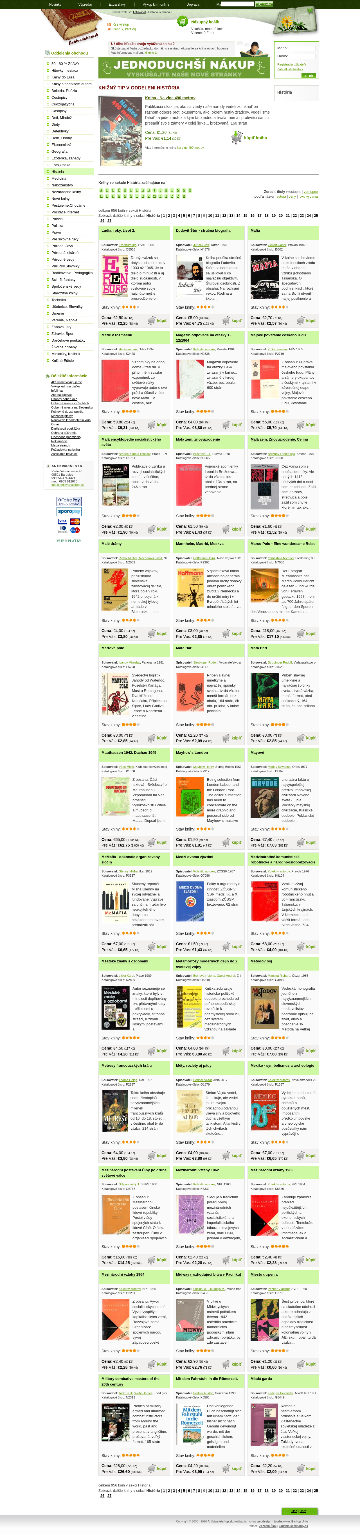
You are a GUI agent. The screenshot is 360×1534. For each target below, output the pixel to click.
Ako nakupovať (61, 394)
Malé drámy (112, 544)
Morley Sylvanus (279, 766)
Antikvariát (139, 12)
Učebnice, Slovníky (67, 306)
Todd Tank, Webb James (135, 1393)
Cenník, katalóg (124, 29)
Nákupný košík (205, 22)
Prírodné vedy (62, 259)
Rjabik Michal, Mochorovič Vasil (140, 558)
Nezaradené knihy (66, 192)
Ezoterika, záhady (65, 158)
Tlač (294, 1511)
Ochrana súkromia (63, 432)
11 (217, 215)
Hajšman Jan (128, 349)
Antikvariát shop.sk (72, 28)
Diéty (55, 124)
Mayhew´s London (192, 752)
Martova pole (113, 648)
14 (238, 215)
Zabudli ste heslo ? (290, 69)
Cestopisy (59, 97)
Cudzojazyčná (63, 104)
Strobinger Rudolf (205, 662)
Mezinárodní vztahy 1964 (123, 1274)
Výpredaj (85, 4)
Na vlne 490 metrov (190, 147)
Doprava (192, 4)
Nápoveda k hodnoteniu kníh (71, 420)
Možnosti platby (62, 416)
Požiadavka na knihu (65, 449)
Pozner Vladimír (279, 1289)
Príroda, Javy (62, 246)
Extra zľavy (117, 4)
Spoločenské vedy (66, 286)
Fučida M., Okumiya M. (209, 1289)
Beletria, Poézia (64, 91)
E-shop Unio (299, 1521)
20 (281, 215)
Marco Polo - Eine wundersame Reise (283, 544)
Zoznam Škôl (267, 1526)
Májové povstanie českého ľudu (278, 335)
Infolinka (57, 390)
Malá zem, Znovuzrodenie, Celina (279, 439)
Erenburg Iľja (127, 245)
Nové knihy (60, 199)
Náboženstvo (62, 185)
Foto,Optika (60, 165)
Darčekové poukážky (68, 340)
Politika (57, 226)
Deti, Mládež (61, 118)
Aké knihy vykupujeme (66, 382)
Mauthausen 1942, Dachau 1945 (129, 752)
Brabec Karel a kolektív (134, 453)
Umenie (57, 313)
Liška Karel (126, 975)
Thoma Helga (128, 1080)
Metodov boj (261, 961)
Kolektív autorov (204, 349)
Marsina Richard (279, 975)
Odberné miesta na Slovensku (72, 407)
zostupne (311, 192)
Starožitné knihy (64, 293)
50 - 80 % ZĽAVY (65, 64)
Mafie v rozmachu (117, 335)
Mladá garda (261, 1379)
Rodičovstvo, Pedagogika (72, 273)
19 (274, 215)
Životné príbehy (64, 347)
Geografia (59, 151)
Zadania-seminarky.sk (293, 1526)
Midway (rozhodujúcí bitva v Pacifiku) (208, 1274)
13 (231, 215)
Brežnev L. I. (202, 453)
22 (295, 215)
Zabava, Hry (61, 327)
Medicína (58, 178)
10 (210, 215)
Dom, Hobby (61, 138)
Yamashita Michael (281, 558)
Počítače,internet (65, 212)
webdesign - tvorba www (273, 1521)
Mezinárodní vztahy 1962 (197, 1170)
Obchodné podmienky (66, 437)
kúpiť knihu (255, 137)
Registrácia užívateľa (291, 64)
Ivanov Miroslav (129, 662)
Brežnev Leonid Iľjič (281, 453)
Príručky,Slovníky (65, 266)
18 (267, 215)
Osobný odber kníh (64, 399)
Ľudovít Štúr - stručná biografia (203, 230)
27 (109, 220)
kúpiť (162, 320)
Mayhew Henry (203, 766)
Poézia (57, 219)
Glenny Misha (128, 871)
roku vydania (308, 196)
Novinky (55, 4)
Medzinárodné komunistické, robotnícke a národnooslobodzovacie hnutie (283, 862)
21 (288, 215)
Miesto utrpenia (264, 1274)
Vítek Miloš (126, 766)
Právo (56, 232)
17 (260, 215)
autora (281, 196)
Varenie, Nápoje (64, 320)
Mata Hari (184, 648)
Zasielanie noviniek (64, 453)
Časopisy (58, 111)
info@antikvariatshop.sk (67, 484)
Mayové (257, 752)
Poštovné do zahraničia (67, 411)
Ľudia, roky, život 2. (118, 230)
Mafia (255, 230)
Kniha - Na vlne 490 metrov (170, 98)
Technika (58, 300)
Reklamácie (59, 441)
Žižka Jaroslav (277, 349)
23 (302, 215)
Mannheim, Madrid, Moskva (200, 544)
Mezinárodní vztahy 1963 (272, 1170)
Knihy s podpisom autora (71, 84)
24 (309, 215)
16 (252, 215)
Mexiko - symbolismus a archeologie (282, 1065)
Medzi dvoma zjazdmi (194, 857)
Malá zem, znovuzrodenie (198, 439)
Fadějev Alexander (280, 1393)
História (57, 172)
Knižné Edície (62, 360)
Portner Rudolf (203, 1393)
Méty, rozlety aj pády (194, 1065)
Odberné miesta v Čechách (70, 403)
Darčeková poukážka (65, 428)
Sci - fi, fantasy (63, 280)
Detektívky (60, 131)
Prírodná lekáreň (64, 253)
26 (102, 220)
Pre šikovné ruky (64, 239)
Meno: (282, 48)
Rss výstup (120, 24)
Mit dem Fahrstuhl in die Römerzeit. (207, 1379)
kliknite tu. (151, 52)
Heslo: (282, 56)
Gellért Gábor (277, 245)
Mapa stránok (60, 445)
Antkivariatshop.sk (220, 1521)
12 (224, 215)
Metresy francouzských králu (127, 1065)
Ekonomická (61, 145)
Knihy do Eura (63, 77)
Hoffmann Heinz (204, 558)
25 (316, 215)
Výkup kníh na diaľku (65, 386)
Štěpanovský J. (129, 1184)
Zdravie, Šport (63, 333)
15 (245, 215)
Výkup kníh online (156, 4)
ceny (292, 196)
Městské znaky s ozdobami (125, 961)
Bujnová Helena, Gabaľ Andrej (214, 975)
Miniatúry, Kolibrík (65, 354)
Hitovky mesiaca (64, 70)
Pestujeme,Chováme (68, 205)
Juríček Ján (201, 245)
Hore (303, 1511)
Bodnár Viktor (202, 1080)
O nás (55, 424)
